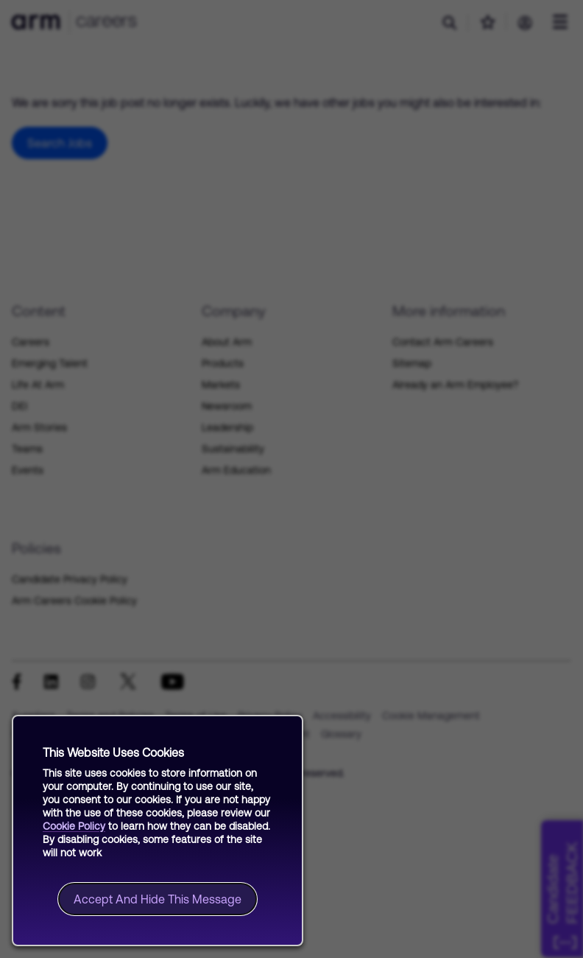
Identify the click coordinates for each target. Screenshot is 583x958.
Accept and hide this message (157, 899)
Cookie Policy (74, 826)
